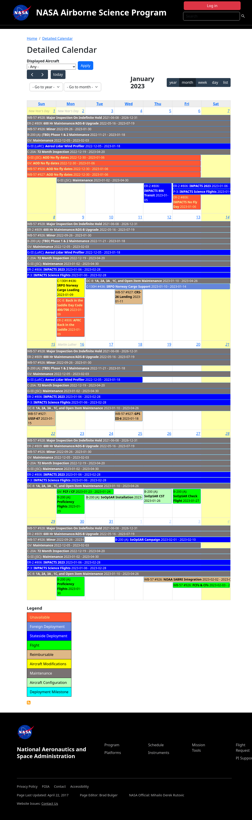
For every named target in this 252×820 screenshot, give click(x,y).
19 (169, 344)
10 (111, 217)
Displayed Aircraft (43, 60)
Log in (212, 5)
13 (198, 217)
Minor (50, 129)
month (187, 82)
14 (227, 217)
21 (227, 344)
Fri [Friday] (186, 103)
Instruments (158, 752)
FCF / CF (69, 491)
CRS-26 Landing (128, 294)
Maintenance (43, 140)
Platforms (112, 752)
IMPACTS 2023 (200, 186)
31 (111, 521)
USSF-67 (34, 418)
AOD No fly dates (56, 157)
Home (32, 38)
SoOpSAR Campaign (145, 539)
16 (82, 344)
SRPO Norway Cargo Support (128, 286)
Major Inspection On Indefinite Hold (74, 117)
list (225, 82)
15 (53, 344)
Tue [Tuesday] (99, 103)
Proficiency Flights (65, 504)
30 (82, 521)
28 (227, 433)
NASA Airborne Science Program (101, 12)
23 (82, 433)
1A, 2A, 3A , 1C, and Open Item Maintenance (128, 281)
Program (111, 744)
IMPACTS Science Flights (198, 191)
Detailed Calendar (57, 38)
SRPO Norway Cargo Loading (68, 287)
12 (169, 217)
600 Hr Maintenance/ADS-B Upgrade (71, 123)
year (173, 82)
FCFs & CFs (200, 585)
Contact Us (49, 803)
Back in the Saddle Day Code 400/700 (70, 305)
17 (111, 344)
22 (53, 433)
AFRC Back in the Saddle (69, 325)
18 (140, 344)
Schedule (156, 744)
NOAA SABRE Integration (183, 579)
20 (198, 344)
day (215, 82)
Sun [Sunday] (41, 103)
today (58, 74)
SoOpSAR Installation (117, 497)
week (202, 82)
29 (53, 521)
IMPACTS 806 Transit (154, 192)
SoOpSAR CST (154, 496)
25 (140, 433)
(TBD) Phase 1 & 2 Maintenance (66, 134)
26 (169, 433)
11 (140, 217)
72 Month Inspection (53, 152)
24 (111, 433)
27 (198, 433)
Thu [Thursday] (157, 103)
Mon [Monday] (71, 103)
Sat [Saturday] (216, 103)
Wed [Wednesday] (129, 103)
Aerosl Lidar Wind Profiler (65, 146)
